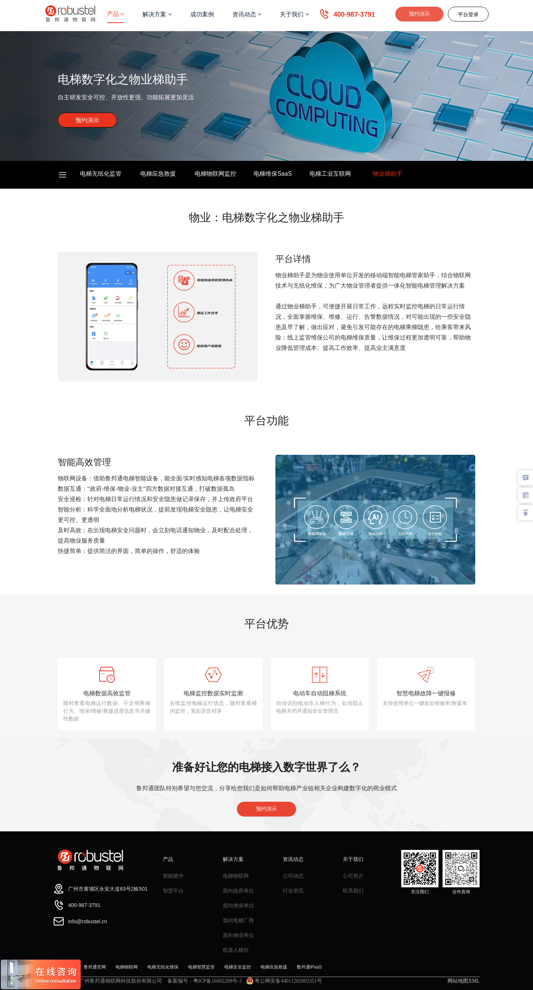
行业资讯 (293, 891)
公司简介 (353, 876)
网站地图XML (463, 981)
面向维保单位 (238, 905)
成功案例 (202, 14)
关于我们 (294, 14)
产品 (115, 14)
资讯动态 (246, 14)
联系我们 (353, 891)
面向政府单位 (238, 891)
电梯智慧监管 (201, 967)
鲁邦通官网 (95, 967)
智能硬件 (173, 876)
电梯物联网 (236, 876)
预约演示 (419, 14)
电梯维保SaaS (273, 173)
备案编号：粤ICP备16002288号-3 (204, 981)
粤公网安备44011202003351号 (284, 981)
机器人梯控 (236, 950)
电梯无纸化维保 (162, 967)
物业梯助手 (387, 173)
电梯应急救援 (158, 173)
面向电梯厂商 (238, 920)
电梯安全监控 (237, 967)
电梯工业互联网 (330, 173)
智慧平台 (173, 891)
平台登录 (468, 14)
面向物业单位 (238, 935)
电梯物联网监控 (215, 173)
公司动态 (293, 876)
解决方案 (157, 14)
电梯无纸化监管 (100, 173)
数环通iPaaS (309, 967)
